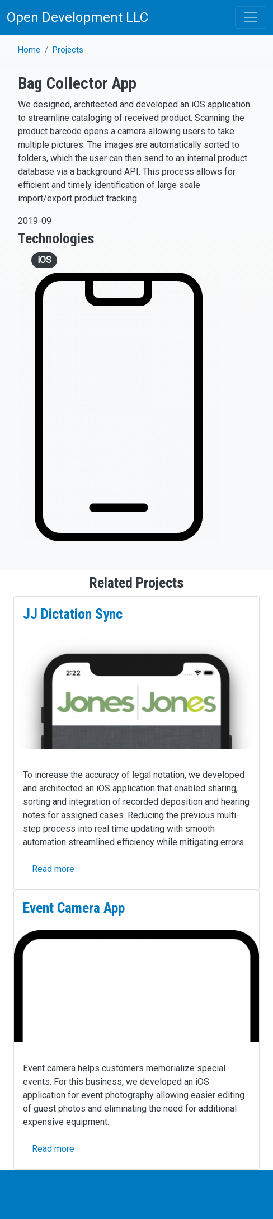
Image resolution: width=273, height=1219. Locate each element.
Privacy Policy (35, 1194)
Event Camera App (74, 907)
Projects (68, 50)
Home (29, 50)
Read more (53, 869)
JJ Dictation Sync (73, 614)
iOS (44, 260)
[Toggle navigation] (250, 17)
